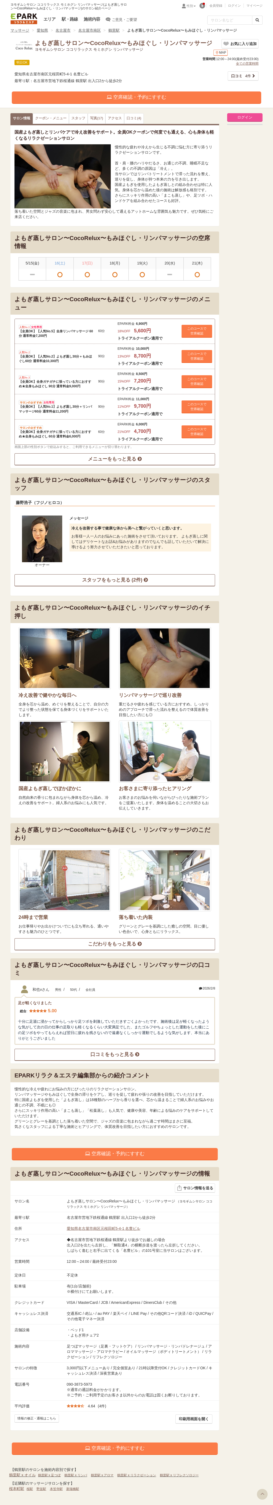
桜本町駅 (16, 1488)
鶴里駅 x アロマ (102, 1475)
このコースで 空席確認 (196, 331)
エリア (49, 19)
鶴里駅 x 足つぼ (49, 1475)
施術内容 (92, 19)
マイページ (254, 6)
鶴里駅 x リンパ (75, 1475)
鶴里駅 (114, 30)
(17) (96, 118)
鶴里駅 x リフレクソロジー (179, 1475)
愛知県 (42, 30)
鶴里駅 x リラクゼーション (136, 1475)
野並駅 (41, 1489)
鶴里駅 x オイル (22, 1475)
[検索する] (257, 20)
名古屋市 (63, 30)
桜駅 (30, 1489)
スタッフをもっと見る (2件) (115, 580)
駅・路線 (70, 19)
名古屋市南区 (89, 30)
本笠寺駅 (56, 1489)
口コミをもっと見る (114, 1054)
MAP (220, 53)
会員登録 (215, 6)
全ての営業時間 (247, 63)
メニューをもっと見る (115, 459)
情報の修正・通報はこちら (36, 1418)
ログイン (234, 6)
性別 (191, 6)
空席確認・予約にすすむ (136, 97)
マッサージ (19, 30)
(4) (134, 118)
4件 (241, 76)
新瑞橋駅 (72, 1489)
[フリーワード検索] (229, 20)
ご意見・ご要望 (121, 19)
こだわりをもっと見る (115, 944)
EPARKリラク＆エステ (23, 18)
